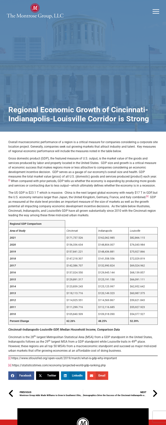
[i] (9, 367)
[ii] (9, 374)
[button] (21, 385)
